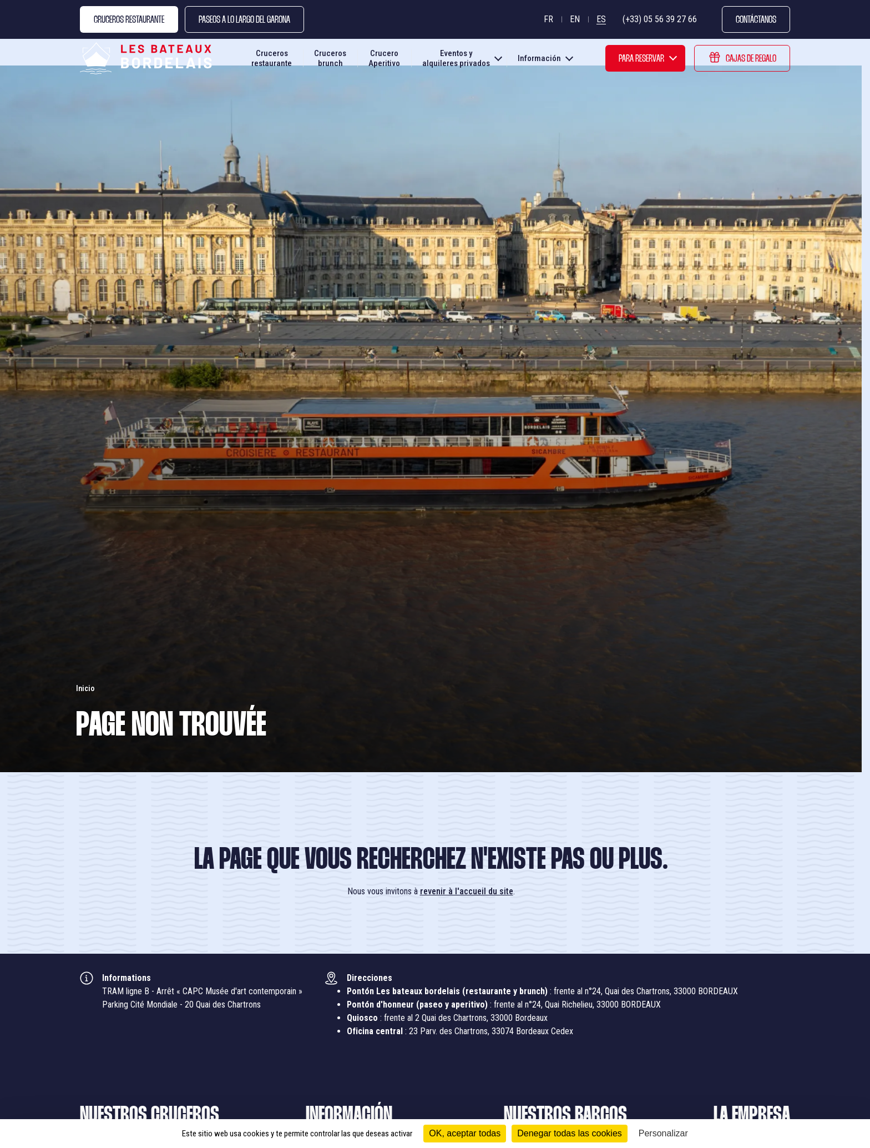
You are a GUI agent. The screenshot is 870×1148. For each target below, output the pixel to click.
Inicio (85, 688)
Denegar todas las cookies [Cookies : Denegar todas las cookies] (569, 1133)
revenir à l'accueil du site (466, 891)
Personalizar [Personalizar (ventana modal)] (663, 1133)
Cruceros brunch (330, 61)
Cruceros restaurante (271, 61)
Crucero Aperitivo (384, 61)
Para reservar (641, 62)
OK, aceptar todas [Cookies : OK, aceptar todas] (464, 1133)
